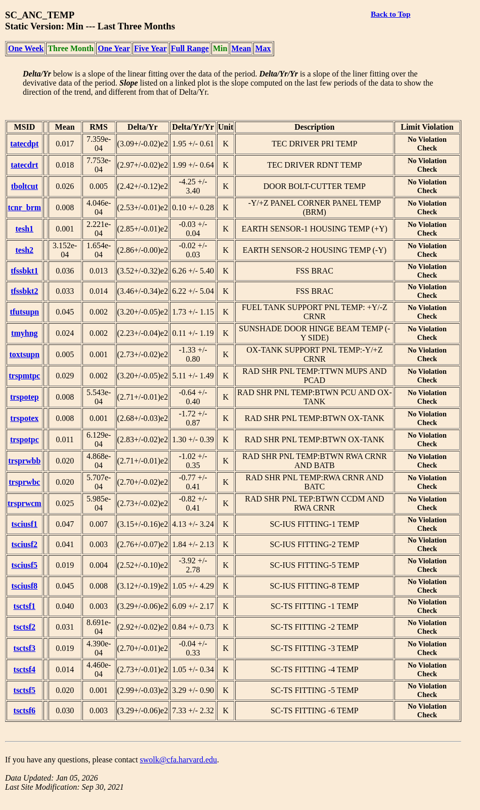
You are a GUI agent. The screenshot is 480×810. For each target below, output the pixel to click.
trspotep (24, 397)
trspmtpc (24, 375)
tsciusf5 (25, 565)
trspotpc (24, 439)
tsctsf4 (25, 669)
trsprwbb (24, 460)
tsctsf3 (25, 648)
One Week (25, 48)
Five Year (150, 48)
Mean (241, 48)
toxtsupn (25, 354)
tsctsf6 (25, 710)
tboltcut (24, 186)
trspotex (24, 418)
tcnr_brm (24, 207)
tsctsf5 (25, 690)
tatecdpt (24, 143)
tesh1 (25, 228)
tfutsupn (24, 311)
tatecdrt (24, 165)
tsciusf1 (25, 524)
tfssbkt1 (24, 270)
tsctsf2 (25, 627)
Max (263, 48)
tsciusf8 (25, 586)
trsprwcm (24, 503)
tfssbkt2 (24, 291)
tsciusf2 (25, 544)
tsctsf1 (25, 606)
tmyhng (24, 333)
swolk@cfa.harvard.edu (178, 759)
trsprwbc (24, 482)
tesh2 (25, 250)
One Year (114, 48)
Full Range (190, 48)
